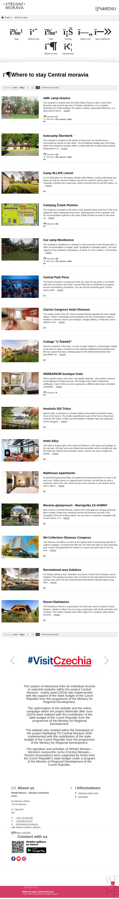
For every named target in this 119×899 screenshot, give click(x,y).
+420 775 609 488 (22, 818)
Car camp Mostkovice (58, 240)
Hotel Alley (51, 441)
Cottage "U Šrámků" (57, 341)
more (66, 111)
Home (14, 5)
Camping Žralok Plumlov (60, 205)
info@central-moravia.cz (24, 824)
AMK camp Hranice (56, 98)
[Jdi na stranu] (28, 87)
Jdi (37, 87)
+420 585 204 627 (22, 821)
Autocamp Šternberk (60, 135)
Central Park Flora (56, 277)
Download (83, 797)
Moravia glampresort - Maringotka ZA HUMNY (75, 505)
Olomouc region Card (88, 793)
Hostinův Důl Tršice (57, 408)
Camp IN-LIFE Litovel (58, 173)
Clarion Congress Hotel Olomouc (66, 309)
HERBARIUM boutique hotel (63, 374)
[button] (105, 8)
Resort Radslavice (56, 602)
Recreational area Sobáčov (62, 569)
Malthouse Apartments (59, 473)
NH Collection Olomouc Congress (67, 537)
